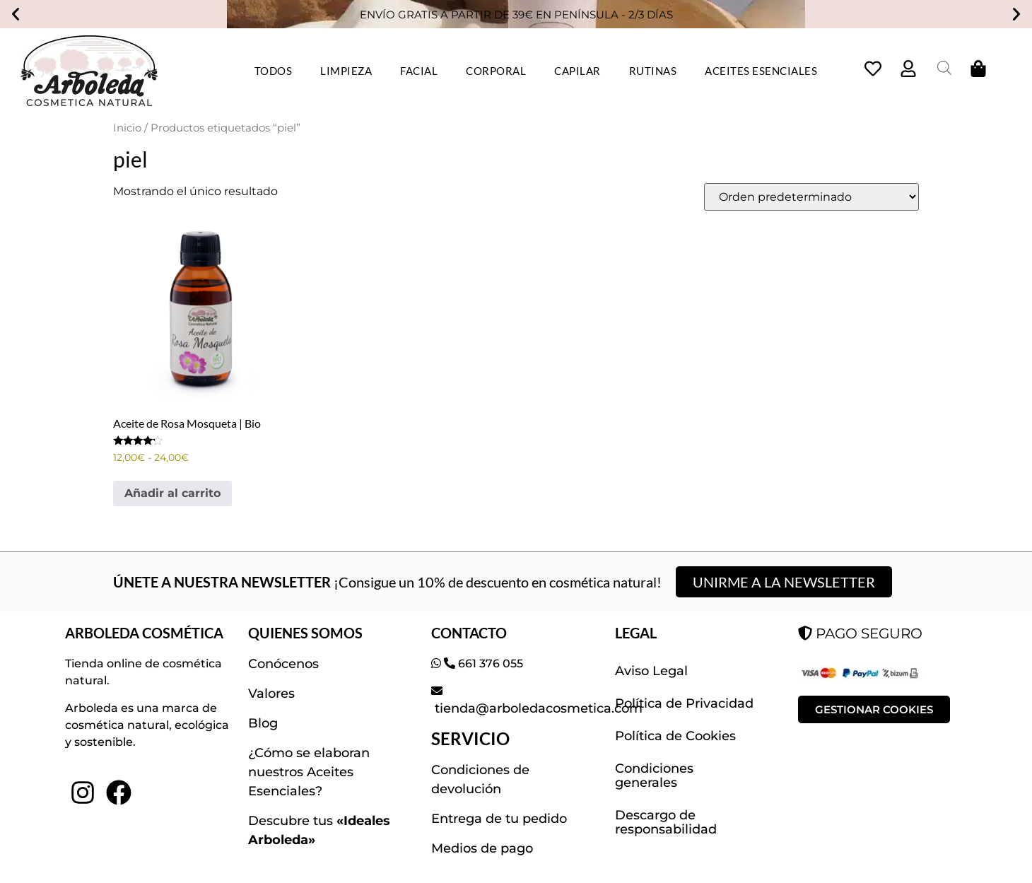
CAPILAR (577, 70)
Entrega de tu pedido (499, 818)
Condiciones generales (654, 775)
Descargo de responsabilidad (666, 822)
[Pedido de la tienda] (811, 197)
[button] (15, 14)
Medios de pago (482, 848)
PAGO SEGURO (860, 633)
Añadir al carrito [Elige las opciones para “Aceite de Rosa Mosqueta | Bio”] (172, 493)
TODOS (273, 70)
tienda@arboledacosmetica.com (537, 708)
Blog (263, 723)
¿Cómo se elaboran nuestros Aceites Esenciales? (309, 772)
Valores (271, 693)
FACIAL (419, 70)
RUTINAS (653, 70)
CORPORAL (496, 70)
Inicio (127, 128)
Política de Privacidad (684, 703)
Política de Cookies (675, 736)
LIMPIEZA (346, 70)
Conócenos (283, 664)
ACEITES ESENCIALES (761, 70)
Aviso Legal (651, 671)
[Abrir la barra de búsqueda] (944, 68)
